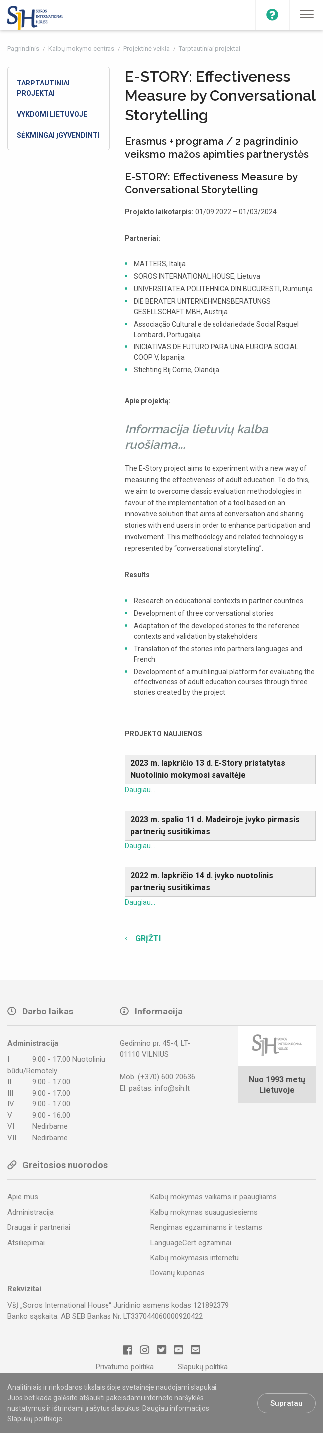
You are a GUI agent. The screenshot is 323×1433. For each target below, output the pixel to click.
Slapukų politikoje (34, 1419)
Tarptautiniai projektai (209, 48)
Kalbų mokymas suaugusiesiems (204, 1212)
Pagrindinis (24, 48)
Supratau (286, 1403)
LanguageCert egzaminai (190, 1242)
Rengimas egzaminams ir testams (206, 1227)
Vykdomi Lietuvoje (52, 114)
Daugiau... (140, 790)
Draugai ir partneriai (38, 1227)
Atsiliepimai (26, 1242)
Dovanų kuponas (177, 1272)
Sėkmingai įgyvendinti (58, 135)
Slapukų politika (203, 1366)
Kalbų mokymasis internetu (194, 1257)
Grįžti (147, 938)
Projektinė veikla (147, 48)
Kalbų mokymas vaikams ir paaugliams (213, 1196)
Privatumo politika (125, 1366)
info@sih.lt (172, 1088)
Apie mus (22, 1196)
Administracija (30, 1212)
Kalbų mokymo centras (82, 48)
